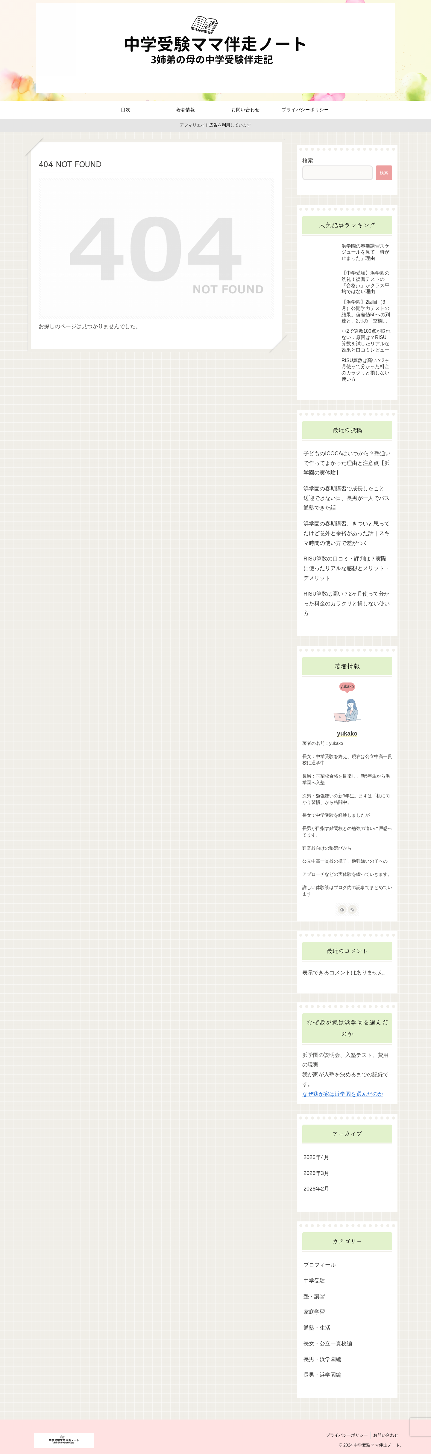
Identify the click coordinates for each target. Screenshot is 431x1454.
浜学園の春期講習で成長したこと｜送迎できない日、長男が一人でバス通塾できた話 (346, 498)
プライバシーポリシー (345, 1435)
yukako (347, 733)
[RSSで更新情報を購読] (352, 909)
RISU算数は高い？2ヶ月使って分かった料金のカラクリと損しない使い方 (346, 603)
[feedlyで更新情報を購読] (342, 909)
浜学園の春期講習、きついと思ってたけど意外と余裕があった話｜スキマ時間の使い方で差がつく (346, 533)
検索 (307, 161)
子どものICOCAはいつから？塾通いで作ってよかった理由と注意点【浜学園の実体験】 (347, 463)
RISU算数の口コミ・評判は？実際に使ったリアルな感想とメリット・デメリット (346, 568)
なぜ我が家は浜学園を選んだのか (342, 1094)
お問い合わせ (385, 1435)
